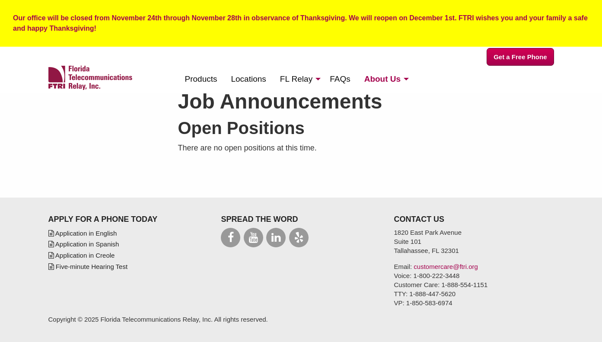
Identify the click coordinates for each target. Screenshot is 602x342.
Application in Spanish (83, 244)
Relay (296, 78)
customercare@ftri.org (446, 266)
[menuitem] (201, 79)
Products (201, 78)
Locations (248, 78)
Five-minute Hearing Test (88, 266)
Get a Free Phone (520, 57)
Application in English (82, 233)
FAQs (340, 78)
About (382, 78)
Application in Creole (81, 255)
